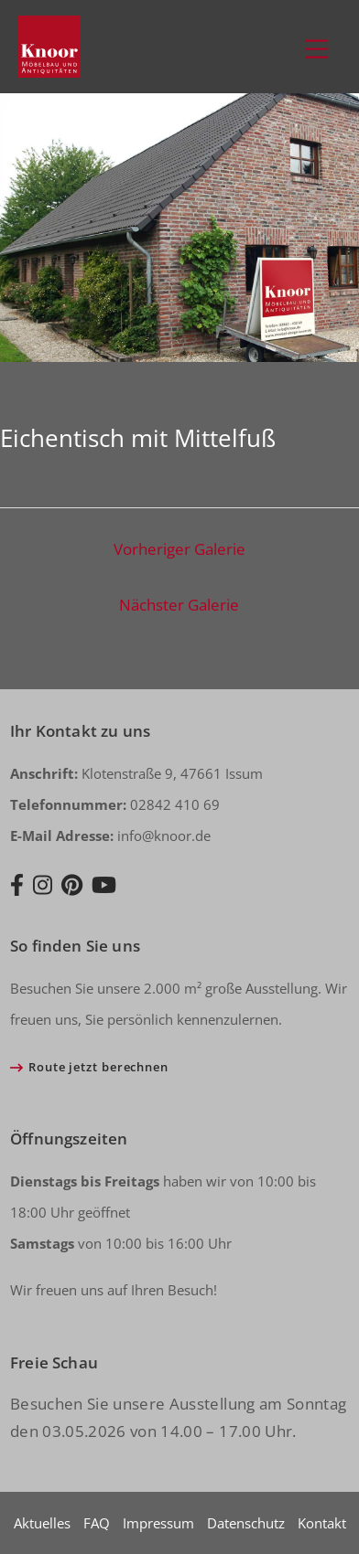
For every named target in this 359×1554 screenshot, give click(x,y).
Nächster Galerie (179, 604)
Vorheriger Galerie (179, 548)
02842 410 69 (115, 804)
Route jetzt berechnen (98, 1067)
